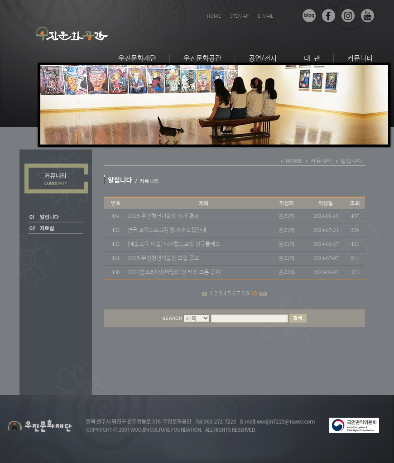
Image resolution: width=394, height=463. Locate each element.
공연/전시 (263, 58)
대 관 (312, 58)
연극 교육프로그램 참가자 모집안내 (166, 230)
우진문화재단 (137, 58)
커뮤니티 (360, 58)
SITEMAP (239, 16)
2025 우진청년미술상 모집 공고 (163, 258)
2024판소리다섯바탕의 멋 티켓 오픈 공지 (173, 272)
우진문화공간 (202, 58)
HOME (214, 16)
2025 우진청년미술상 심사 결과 (163, 216)
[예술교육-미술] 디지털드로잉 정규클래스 (173, 244)
